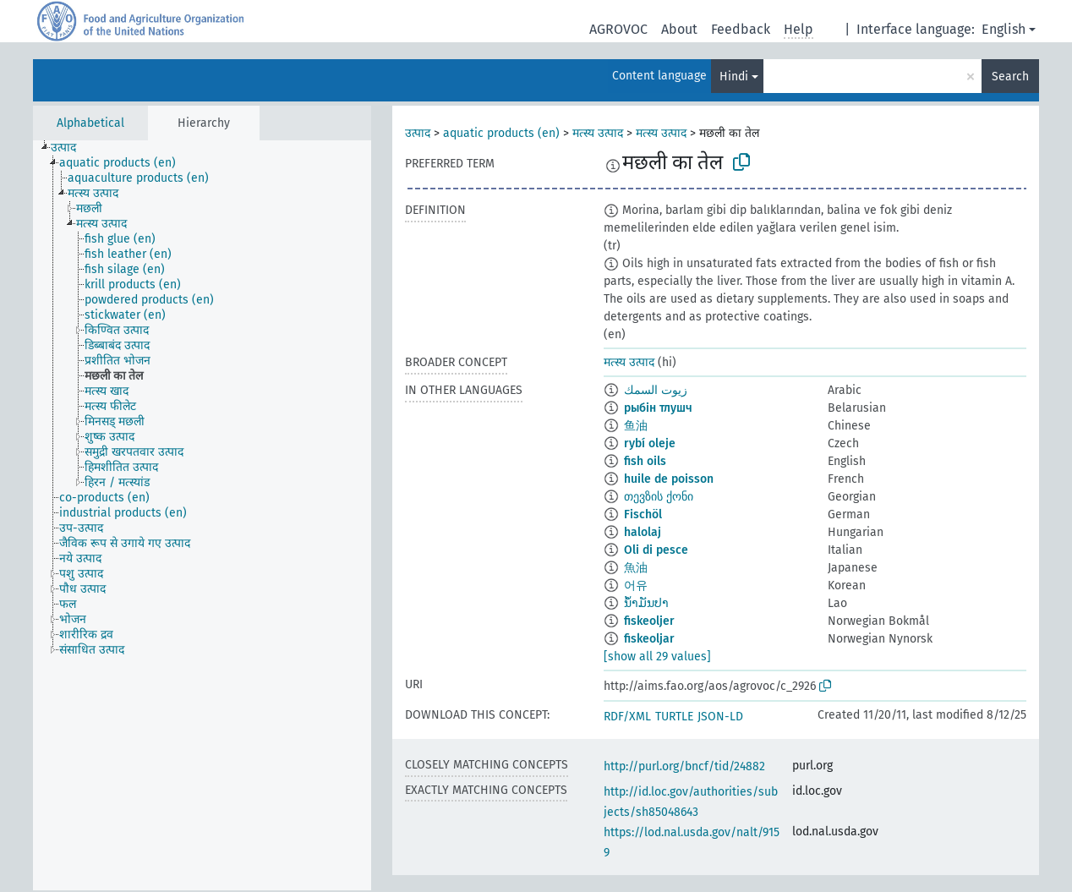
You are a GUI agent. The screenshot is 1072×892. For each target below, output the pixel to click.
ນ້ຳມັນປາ (646, 603)
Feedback (740, 29)
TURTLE (674, 716)
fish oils (645, 461)
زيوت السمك (655, 390)
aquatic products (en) (501, 133)
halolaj (642, 532)
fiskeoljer (649, 621)
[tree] (202, 515)
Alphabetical (90, 123)
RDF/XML (627, 716)
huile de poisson (669, 479)
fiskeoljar (649, 639)
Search (1010, 76)
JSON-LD (720, 716)
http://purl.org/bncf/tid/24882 (684, 766)
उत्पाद (417, 133)
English (1004, 29)
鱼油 (636, 426)
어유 (636, 585)
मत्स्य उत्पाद (597, 133)
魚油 (636, 568)
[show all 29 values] (657, 656)
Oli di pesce (656, 550)
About (679, 29)
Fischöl (643, 514)
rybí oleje (649, 443)
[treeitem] (70, 148)
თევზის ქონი (658, 497)
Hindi (733, 76)
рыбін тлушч (658, 408)
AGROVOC (618, 29)
